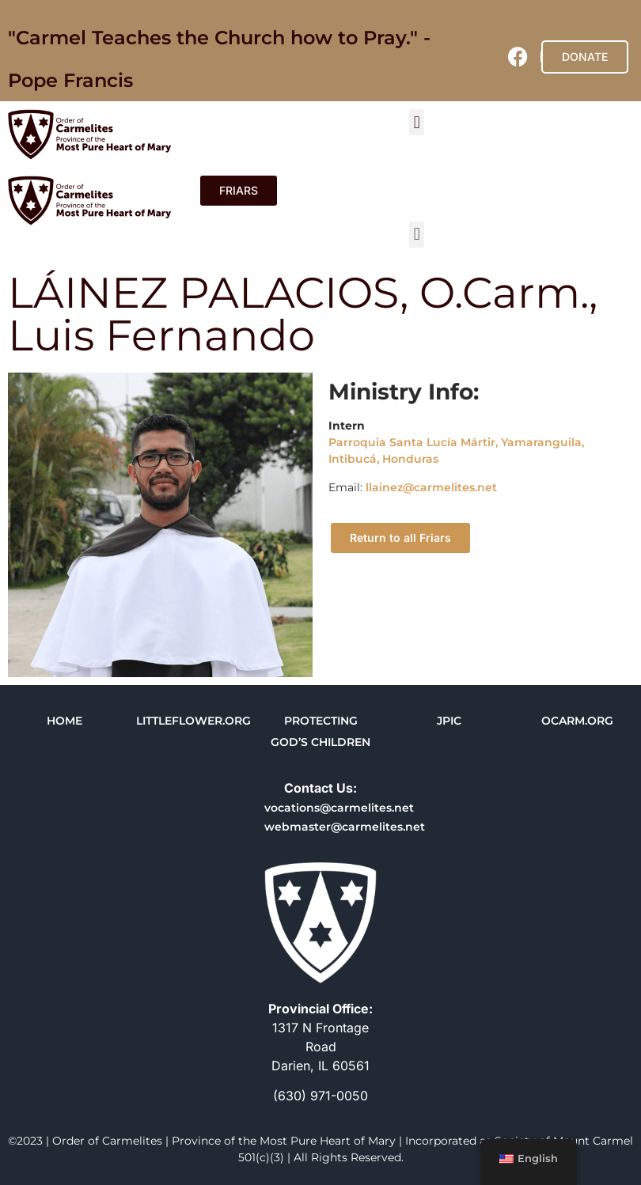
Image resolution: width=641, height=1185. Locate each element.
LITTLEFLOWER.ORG (193, 721)
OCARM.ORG (577, 721)
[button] (416, 122)
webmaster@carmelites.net (344, 827)
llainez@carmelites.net (431, 487)
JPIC (449, 721)
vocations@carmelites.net (339, 808)
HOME (64, 721)
